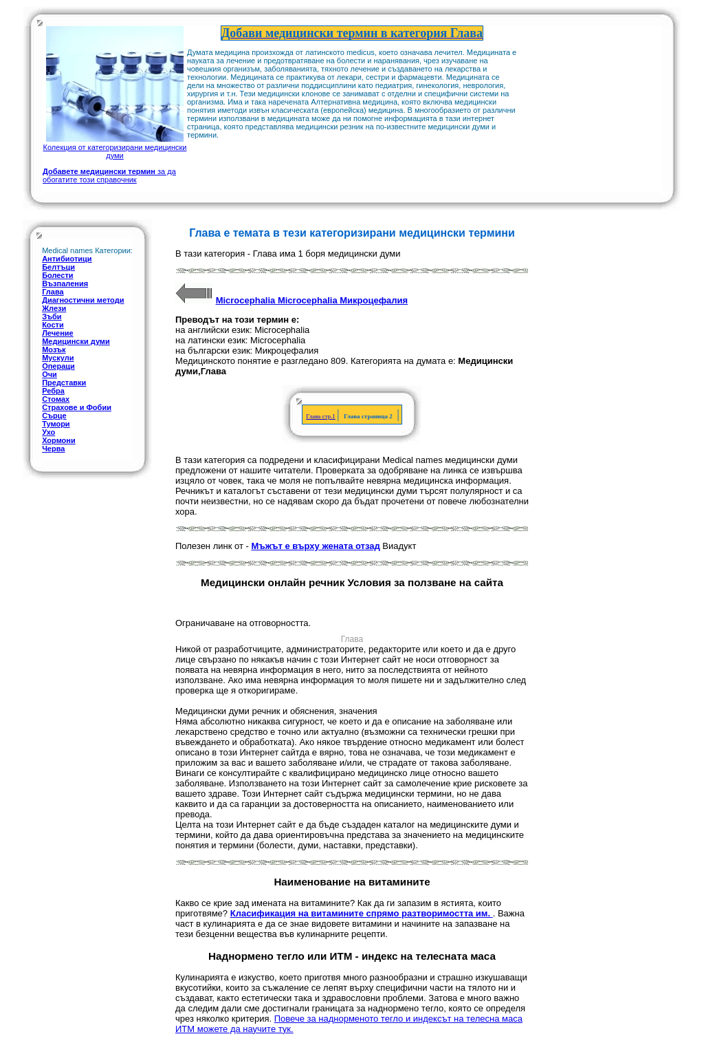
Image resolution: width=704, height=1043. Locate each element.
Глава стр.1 (321, 416)
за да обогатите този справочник (109, 175)
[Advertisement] (585, 95)
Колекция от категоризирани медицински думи (115, 147)
